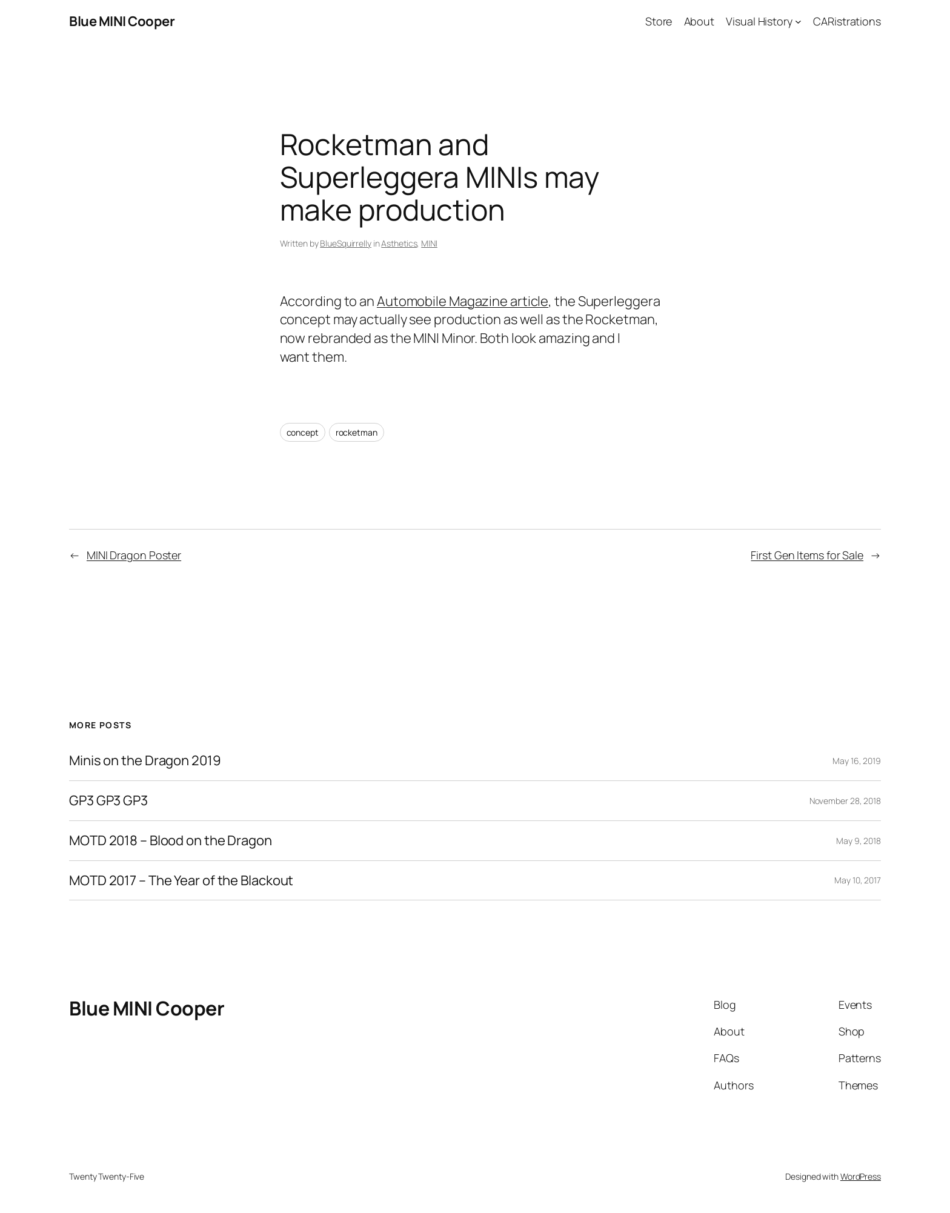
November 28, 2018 (845, 800)
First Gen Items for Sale (807, 555)
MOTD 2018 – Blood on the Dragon (170, 840)
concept (303, 432)
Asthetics (399, 243)
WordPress (860, 1176)
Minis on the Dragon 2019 (145, 760)
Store (659, 21)
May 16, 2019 (856, 760)
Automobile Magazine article (462, 301)
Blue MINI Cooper (121, 21)
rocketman (356, 432)
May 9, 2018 (858, 840)
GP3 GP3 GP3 (108, 800)
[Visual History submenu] (798, 21)
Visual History (759, 21)
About (699, 21)
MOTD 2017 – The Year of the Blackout (181, 880)
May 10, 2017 (857, 880)
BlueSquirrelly (345, 243)
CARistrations (847, 21)
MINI (429, 243)
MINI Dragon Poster (134, 555)
